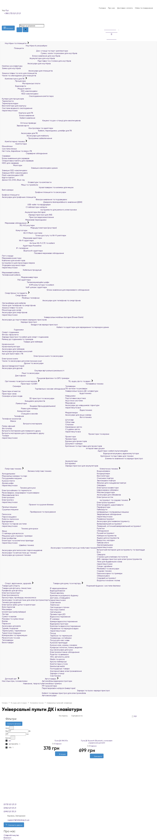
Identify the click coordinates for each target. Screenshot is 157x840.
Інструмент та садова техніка (112, 500)
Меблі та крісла (57, 659)
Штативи (69, 420)
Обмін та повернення (144, 8)
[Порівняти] (62, 757)
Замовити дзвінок (13, 824)
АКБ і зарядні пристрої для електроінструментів (119, 559)
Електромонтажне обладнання (64, 652)
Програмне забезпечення (27, 138)
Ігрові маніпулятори (11, 346)
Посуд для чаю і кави (59, 640)
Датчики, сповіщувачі (60, 598)
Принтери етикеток (11, 391)
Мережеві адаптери (22, 238)
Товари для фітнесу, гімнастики (16, 588)
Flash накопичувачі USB (12, 175)
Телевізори (70, 386)
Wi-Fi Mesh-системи (22, 233)
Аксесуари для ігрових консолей (17, 351)
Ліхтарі (5, 614)
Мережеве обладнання (14, 223)
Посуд (53, 633)
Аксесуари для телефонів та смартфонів (41, 300)
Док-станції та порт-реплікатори (35, 51)
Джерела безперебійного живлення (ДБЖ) (42, 202)
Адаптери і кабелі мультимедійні (96, 451)
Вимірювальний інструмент (109, 524)
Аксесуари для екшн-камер (78, 415)
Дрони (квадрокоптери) (13, 366)
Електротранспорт (11, 593)
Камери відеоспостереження (63, 621)
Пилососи (6, 514)
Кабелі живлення (18, 118)
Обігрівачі (101, 485)
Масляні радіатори (106, 492)
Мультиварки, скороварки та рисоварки (20, 493)
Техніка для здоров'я (11, 602)
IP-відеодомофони (58, 588)
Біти (99, 552)
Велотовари (7, 642)
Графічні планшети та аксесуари (34, 192)
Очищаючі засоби (20, 413)
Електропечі (8, 500)
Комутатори (14, 230)
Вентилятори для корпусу (14, 106)
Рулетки (101, 528)
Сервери (6, 156)
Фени (4, 531)
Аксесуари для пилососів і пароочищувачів (22, 550)
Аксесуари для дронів (12, 368)
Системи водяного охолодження (17, 108)
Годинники (13, 329)
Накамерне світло (73, 427)
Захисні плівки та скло (12, 308)
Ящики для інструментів (108, 538)
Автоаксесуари (49, 695)
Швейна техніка (18, 545)
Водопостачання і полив (108, 580)
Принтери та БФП (19, 384)
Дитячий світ (9, 679)
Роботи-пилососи (10, 519)
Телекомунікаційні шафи (25, 282)
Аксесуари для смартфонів (14, 312)
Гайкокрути (102, 509)
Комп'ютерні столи (59, 664)
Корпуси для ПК (17, 113)
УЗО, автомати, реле (59, 657)
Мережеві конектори (11, 258)
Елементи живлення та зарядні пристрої (104, 458)
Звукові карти (15, 125)
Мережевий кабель (11, 272)
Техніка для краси (20, 528)
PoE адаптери (16, 280)
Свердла (101, 554)
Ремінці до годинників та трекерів (17, 339)
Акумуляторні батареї (23, 212)
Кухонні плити (8, 481)
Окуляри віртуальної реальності (33, 370)
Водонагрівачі (103, 471)
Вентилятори (103, 476)
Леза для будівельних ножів (109, 561)
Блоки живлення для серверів (15, 158)
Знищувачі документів (23, 401)
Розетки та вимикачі (59, 654)
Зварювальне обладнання (109, 514)
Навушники (70, 396)
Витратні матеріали (22, 423)
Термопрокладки (10, 103)
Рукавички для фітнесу (12, 590)
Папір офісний (8, 426)
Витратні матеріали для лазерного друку (21, 431)
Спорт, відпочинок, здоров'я (17, 583)
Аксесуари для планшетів (27, 71)
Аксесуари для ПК (20, 133)
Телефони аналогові (11, 419)
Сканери (11, 386)
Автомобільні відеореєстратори (57, 681)
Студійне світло (72, 429)
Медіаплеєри (71, 412)
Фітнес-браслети (10, 334)
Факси (9, 421)
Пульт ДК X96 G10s (61, 741)
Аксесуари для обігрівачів (109, 495)
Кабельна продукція (21, 270)
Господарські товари (60, 668)
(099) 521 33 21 (10, 811)
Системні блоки (9, 149)
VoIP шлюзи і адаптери (24, 287)
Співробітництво (11, 835)
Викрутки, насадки (106, 540)
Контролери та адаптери (27, 128)
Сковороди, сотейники (61, 638)
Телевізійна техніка (84, 384)
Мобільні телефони (20, 298)
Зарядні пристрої (19, 322)
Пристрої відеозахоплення (28, 217)
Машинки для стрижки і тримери (17, 536)
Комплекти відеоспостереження (65, 626)
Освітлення (55, 602)
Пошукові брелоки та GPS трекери (35, 378)
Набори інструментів (106, 535)
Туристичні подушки (11, 633)
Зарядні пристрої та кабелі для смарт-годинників (25, 337)
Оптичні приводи (19, 123)
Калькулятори (16, 411)
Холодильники (8, 473)
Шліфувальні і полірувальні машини (113, 512)
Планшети (13, 48)
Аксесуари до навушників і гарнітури (82, 405)
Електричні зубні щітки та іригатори (18, 605)
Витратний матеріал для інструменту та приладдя (121, 550)
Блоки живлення (18, 115)
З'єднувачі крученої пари (13, 265)
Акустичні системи (74, 400)
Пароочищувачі (9, 517)
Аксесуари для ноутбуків (26, 63)
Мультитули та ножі (11, 638)
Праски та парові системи (14, 524)
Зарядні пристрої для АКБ (27, 215)
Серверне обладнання (24, 153)
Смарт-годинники (10, 332)
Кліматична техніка (107, 469)
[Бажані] (60, 757)
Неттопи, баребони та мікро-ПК (17, 151)
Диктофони (14, 375)
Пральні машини (9, 507)
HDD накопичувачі (20, 93)
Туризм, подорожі (10, 628)
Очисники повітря (105, 478)
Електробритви (9, 538)
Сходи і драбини (104, 566)
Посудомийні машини (12, 478)
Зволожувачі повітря (106, 480)
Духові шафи (7, 483)
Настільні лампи (57, 609)
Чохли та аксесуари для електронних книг (22, 361)
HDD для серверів (10, 163)
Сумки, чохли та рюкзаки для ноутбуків (39, 53)
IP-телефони (15, 248)
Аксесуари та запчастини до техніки (19, 553)
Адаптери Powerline (21, 245)
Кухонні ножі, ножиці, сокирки (63, 645)
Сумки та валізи (9, 616)
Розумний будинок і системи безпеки (85, 586)
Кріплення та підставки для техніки (99, 456)
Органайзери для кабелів (14, 303)
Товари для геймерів (22, 342)
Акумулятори (71, 461)
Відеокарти (14, 86)
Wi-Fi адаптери (18, 240)
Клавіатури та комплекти (27, 182)
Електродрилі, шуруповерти (110, 505)
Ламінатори (14, 403)
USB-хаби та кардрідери (26, 204)
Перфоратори (103, 507)
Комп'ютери (14, 144)
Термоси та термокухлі (61, 635)
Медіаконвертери (20, 277)
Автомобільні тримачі (52, 683)
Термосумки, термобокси (14, 631)
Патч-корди (7, 256)
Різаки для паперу (20, 408)
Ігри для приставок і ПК (12, 354)
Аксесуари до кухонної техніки (16, 555)
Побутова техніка (12, 469)
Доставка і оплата (125, 8)
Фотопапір (7, 428)
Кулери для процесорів (13, 99)
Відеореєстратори (59, 624)
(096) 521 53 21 (10, 808)
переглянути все (10, 110)
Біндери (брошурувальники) (28, 406)
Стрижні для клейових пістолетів (112, 557)
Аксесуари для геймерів (13, 349)
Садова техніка (104, 571)
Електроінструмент (106, 502)
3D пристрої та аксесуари (28, 398)
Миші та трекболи (20, 185)
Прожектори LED (57, 614)
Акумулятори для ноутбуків (28, 58)
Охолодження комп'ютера (27, 96)
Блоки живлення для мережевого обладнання (45, 290)
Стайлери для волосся (12, 533)
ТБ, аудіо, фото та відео (78, 381)
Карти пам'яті (8, 177)
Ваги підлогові (8, 607)
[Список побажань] (105, 21)
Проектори (70, 436)
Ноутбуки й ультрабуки (24, 45)
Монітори (12, 165)
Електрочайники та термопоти (16, 490)
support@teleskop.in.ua (18, 820)
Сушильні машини (10, 509)
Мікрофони (70, 403)
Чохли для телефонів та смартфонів (18, 305)
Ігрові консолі (8, 344)
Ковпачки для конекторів (13, 260)
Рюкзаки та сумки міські (13, 619)
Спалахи (69, 424)
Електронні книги (10, 358)
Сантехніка (55, 676)
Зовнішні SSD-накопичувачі (14, 170)
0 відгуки (58, 744)
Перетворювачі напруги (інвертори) (58, 688)
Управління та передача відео (64, 628)
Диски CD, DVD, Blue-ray (13, 180)
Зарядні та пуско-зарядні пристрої (76, 690)
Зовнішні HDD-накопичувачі (15, 173)
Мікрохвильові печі (10, 495)
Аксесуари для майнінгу (25, 135)
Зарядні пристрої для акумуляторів (81, 466)
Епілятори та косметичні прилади (17, 540)
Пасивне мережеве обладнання (33, 253)
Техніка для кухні (19, 488)
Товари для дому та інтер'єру (65, 583)
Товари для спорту (11, 586)
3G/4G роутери (18, 225)
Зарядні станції (57, 673)
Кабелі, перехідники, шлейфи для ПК (37, 130)
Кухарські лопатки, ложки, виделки (66, 647)
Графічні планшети (10, 195)
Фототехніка (78, 417)
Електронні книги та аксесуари (32, 356)
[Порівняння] (105, 24)
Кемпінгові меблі (57, 666)
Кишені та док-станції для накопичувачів (41, 120)
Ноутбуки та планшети (14, 43)
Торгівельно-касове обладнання (33, 389)
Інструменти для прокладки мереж (18, 263)
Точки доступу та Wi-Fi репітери (34, 235)
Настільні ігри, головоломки (14, 681)
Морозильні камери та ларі (14, 476)
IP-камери (54, 619)
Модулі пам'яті (16, 88)
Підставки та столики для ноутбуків (36, 61)
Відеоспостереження (60, 616)
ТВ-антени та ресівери (76, 388)
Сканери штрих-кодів (12, 396)
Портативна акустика (75, 398)
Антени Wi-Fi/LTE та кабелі (28, 243)
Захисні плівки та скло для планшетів (19, 73)
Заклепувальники (105, 545)
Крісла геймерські (58, 661)
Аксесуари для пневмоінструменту (113, 521)
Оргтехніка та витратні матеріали (20, 381)
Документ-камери (73, 443)
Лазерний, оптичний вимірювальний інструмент (119, 526)
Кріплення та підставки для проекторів (83, 446)
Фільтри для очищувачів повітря (111, 483)
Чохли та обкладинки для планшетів (19, 75)
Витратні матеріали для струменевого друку (23, 433)
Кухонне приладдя (58, 642)
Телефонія (13, 416)
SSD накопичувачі (19, 91)
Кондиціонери (103, 473)
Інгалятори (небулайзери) (14, 612)
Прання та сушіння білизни (27, 504)
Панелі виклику (57, 593)
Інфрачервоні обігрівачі (107, 490)
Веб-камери (7, 190)
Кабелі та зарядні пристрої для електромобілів (64, 693)
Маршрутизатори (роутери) (29, 228)
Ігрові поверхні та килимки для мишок (38, 187)
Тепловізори (7, 640)
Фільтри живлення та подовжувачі (34, 199)
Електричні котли (105, 497)
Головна (102, 8)
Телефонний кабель (11, 275)
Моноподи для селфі (11, 310)
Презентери (71, 439)
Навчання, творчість (22, 683)
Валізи (5, 621)
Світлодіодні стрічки (59, 607)
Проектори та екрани (87, 434)
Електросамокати (10, 595)
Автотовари (49, 679)
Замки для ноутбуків (11, 68)
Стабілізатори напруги (24, 207)
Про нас (111, 8)
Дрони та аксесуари (22, 363)
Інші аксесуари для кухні (61, 650)
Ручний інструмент (105, 533)
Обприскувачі (103, 576)
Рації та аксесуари (20, 373)
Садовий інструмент (106, 578)
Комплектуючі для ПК (13, 78)
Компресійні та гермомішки (14, 635)
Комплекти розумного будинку (64, 595)
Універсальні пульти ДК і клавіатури (81, 391)
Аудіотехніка (78, 393)
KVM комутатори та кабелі (28, 285)
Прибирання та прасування (29, 512)
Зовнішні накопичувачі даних (30, 168)
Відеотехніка (78, 410)
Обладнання (103, 531)
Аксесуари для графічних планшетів (19, 197)
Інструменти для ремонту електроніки (39, 210)
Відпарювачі (7, 521)
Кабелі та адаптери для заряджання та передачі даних (55, 327)
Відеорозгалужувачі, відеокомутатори (102, 453)
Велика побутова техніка (26, 471)
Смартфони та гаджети (15, 293)
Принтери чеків (9, 394)
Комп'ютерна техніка (13, 141)
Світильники (55, 612)
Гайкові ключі (103, 542)
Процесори (14, 81)
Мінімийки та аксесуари (108, 568)
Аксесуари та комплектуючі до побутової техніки (49, 548)
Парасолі (6, 623)
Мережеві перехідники (24, 220)
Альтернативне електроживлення (66, 671)
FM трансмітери (49, 686)
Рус (7, 10)
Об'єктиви (70, 422)
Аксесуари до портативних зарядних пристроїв (24, 320)
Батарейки (70, 463)
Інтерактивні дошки (85, 448)
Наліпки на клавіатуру (12, 66)
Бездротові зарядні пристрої (30, 324)
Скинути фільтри (14, 724)
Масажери (7, 609)
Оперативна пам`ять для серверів (17, 161)
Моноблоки (7, 146)
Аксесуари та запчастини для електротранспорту (26, 600)
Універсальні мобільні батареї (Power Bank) (42, 317)
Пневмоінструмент (105, 519)
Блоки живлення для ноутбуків (31, 56)
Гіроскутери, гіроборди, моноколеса (19, 597)
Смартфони (14, 295)
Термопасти (8, 101)
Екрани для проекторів (76, 441)
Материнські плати (21, 83)
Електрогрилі (8, 497)
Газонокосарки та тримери (109, 573)
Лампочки (54, 605)
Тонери (5, 435)
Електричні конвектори (108, 488)
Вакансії (7, 838)
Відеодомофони (57, 590)
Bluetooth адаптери (22, 251)
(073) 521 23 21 (10, 804)
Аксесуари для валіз (11, 626)
